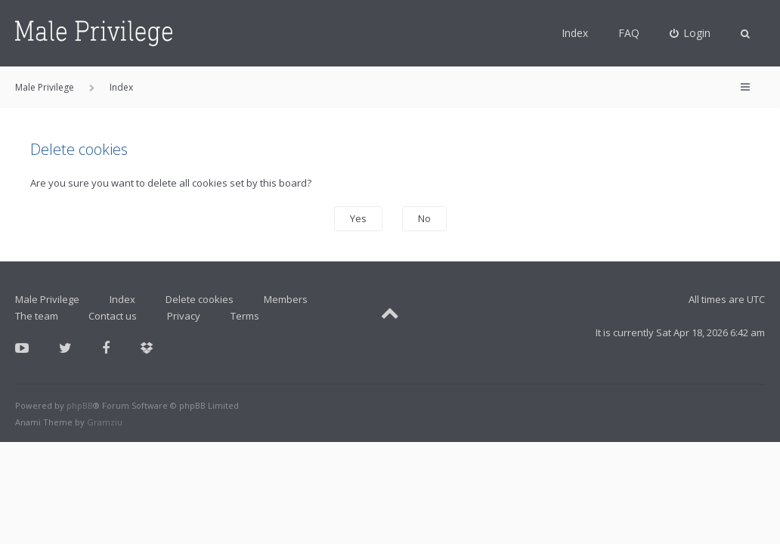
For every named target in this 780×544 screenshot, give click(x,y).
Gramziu (104, 422)
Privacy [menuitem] (183, 316)
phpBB (80, 405)
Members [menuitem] (286, 299)
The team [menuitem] (36, 316)
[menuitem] (690, 33)
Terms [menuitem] (245, 316)
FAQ (628, 33)
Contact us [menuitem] (112, 316)
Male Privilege (47, 299)
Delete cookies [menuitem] (200, 299)
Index (575, 33)
